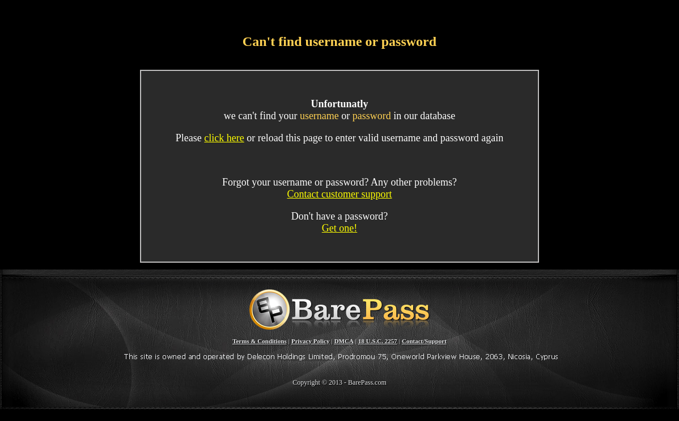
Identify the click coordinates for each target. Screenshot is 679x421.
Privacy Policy (310, 341)
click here (224, 138)
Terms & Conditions (259, 341)
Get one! (339, 228)
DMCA (344, 341)
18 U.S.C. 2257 (377, 341)
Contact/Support (424, 341)
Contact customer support (339, 194)
